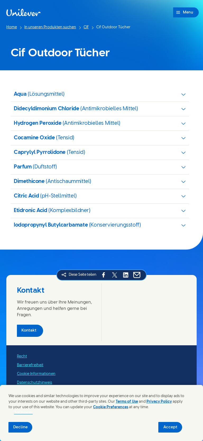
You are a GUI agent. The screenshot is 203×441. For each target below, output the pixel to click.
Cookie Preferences (110, 407)
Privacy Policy (159, 402)
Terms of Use (127, 402)
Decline (20, 427)
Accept (170, 427)
